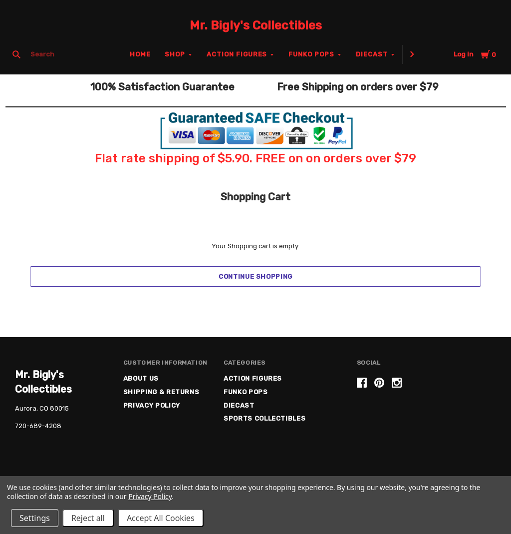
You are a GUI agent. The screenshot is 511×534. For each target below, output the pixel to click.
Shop (175, 54)
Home (140, 54)
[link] (426, 421)
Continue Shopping (255, 276)
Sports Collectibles (264, 418)
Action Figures (237, 54)
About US (141, 378)
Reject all (88, 518)
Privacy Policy (151, 405)
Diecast (372, 54)
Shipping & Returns (161, 392)
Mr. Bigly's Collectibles (256, 25)
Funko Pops (311, 54)
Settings (34, 518)
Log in (464, 54)
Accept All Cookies (161, 518)
